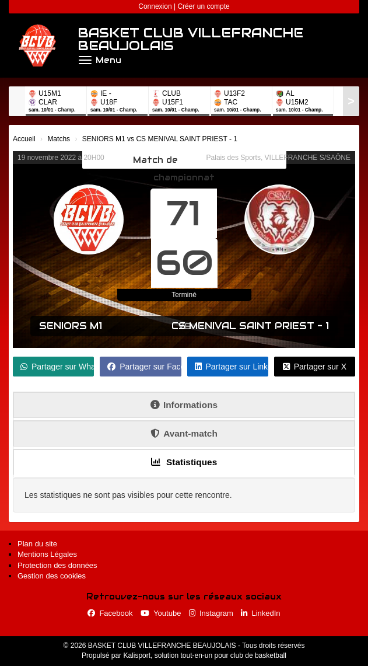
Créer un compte (203, 6)
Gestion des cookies (51, 575)
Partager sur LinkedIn (231, 366)
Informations (184, 405)
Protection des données (57, 565)
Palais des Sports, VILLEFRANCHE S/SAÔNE (278, 158)
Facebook (109, 613)
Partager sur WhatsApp (57, 366)
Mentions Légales (47, 554)
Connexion (154, 6)
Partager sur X (314, 366)
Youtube (161, 613)
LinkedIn (260, 613)
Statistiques (184, 462)
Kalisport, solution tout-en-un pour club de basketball (204, 655)
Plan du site (37, 543)
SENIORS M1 (70, 326)
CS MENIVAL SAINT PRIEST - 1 (250, 326)
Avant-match (184, 433)
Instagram (211, 613)
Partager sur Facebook (144, 366)
